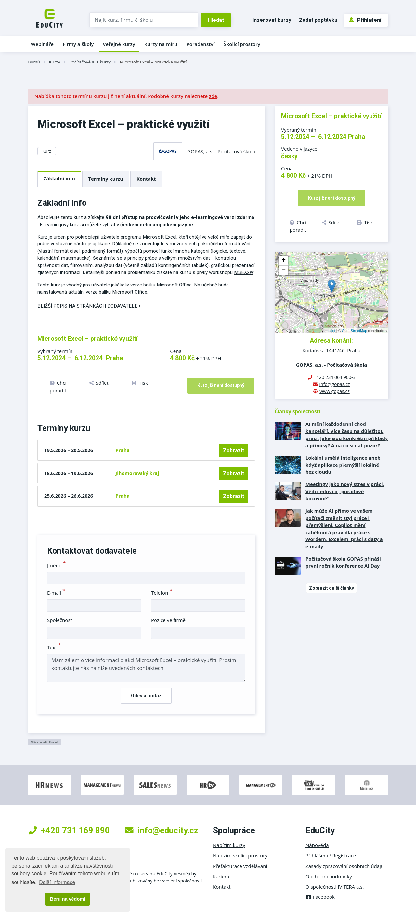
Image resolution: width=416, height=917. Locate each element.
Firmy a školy (78, 44)
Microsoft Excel (44, 742)
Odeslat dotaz (146, 695)
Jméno (56, 565)
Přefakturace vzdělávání (240, 866)
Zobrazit (233, 450)
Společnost (59, 620)
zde (213, 96)
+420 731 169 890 (69, 830)
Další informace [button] (57, 882)
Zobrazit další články (331, 587)
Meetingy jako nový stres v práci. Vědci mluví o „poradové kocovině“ (345, 491)
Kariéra (221, 876)
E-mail (56, 593)
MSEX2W (244, 272)
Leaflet (330, 331)
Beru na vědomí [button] (67, 899)
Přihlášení (365, 20)
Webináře (42, 44)
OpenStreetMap (354, 331)
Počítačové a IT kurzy (90, 62)
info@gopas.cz (334, 384)
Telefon (161, 593)
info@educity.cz (161, 830)
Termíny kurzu (106, 178)
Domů (34, 62)
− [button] (283, 270)
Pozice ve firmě (168, 620)
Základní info (59, 178)
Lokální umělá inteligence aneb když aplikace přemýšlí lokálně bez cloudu (343, 464)
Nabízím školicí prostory (240, 855)
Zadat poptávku (318, 20)
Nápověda (317, 845)
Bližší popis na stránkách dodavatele (89, 306)
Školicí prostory (242, 44)
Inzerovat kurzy (272, 20)
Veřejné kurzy (119, 44)
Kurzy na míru (160, 44)
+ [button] (283, 261)
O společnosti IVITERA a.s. (335, 886)
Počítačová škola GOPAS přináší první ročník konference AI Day (343, 562)
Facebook (320, 897)
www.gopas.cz (334, 391)
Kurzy (54, 62)
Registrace (344, 855)
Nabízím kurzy (229, 845)
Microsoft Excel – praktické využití (153, 62)
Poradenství (201, 44)
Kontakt (146, 178)
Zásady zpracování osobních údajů (345, 866)
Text (54, 647)
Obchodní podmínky (329, 876)
